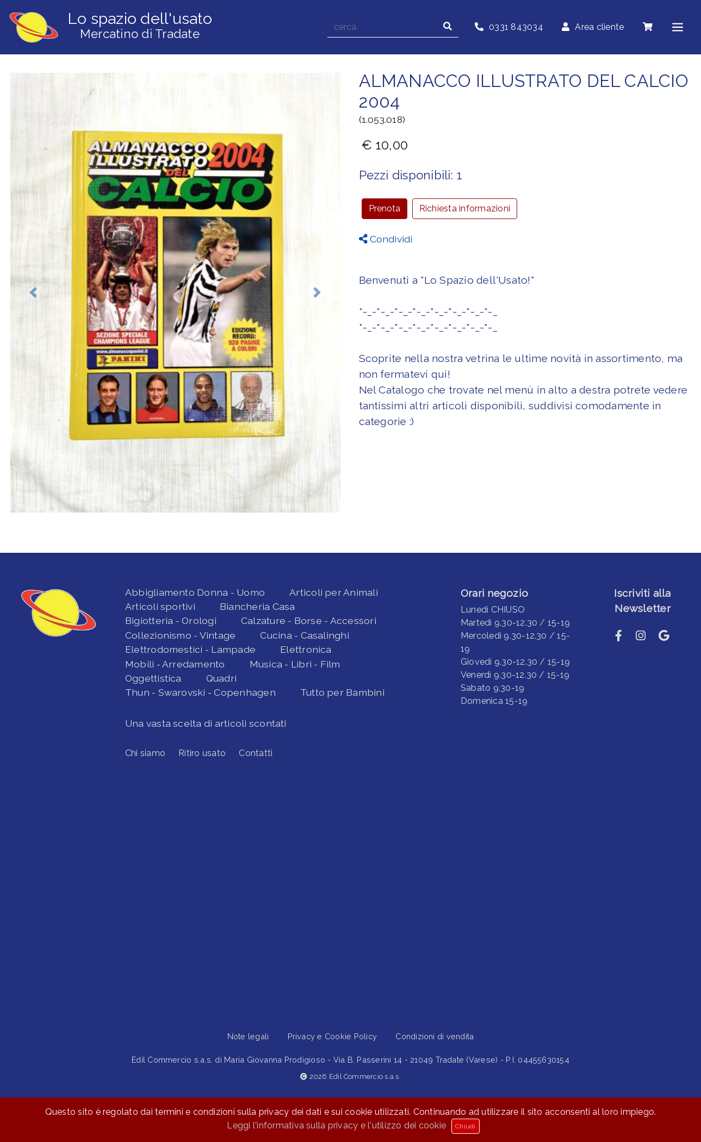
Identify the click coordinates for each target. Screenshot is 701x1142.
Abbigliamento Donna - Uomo (195, 592)
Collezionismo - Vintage (180, 635)
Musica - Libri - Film (295, 664)
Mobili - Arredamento (175, 664)
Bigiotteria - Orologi (170, 620)
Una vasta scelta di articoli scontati (206, 723)
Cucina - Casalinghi (304, 635)
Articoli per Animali (333, 592)
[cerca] (382, 27)
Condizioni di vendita (434, 1036)
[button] (33, 293)
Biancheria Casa (257, 606)
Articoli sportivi (160, 606)
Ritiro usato (202, 753)
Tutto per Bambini (342, 692)
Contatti (255, 753)
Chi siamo (145, 753)
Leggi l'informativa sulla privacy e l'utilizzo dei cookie (336, 1125)
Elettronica (306, 649)
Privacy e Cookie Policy (332, 1036)
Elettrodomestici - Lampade (190, 649)
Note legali (248, 1036)
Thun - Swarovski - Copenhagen (200, 692)
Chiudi (465, 1126)
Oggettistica (153, 678)
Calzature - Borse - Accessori (308, 620)
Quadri (221, 678)
